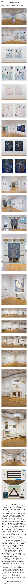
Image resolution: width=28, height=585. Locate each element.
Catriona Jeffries (14, 2)
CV (25, 5)
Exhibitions (8, 5)
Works (2, 5)
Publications (15, 5)
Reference (21, 5)
